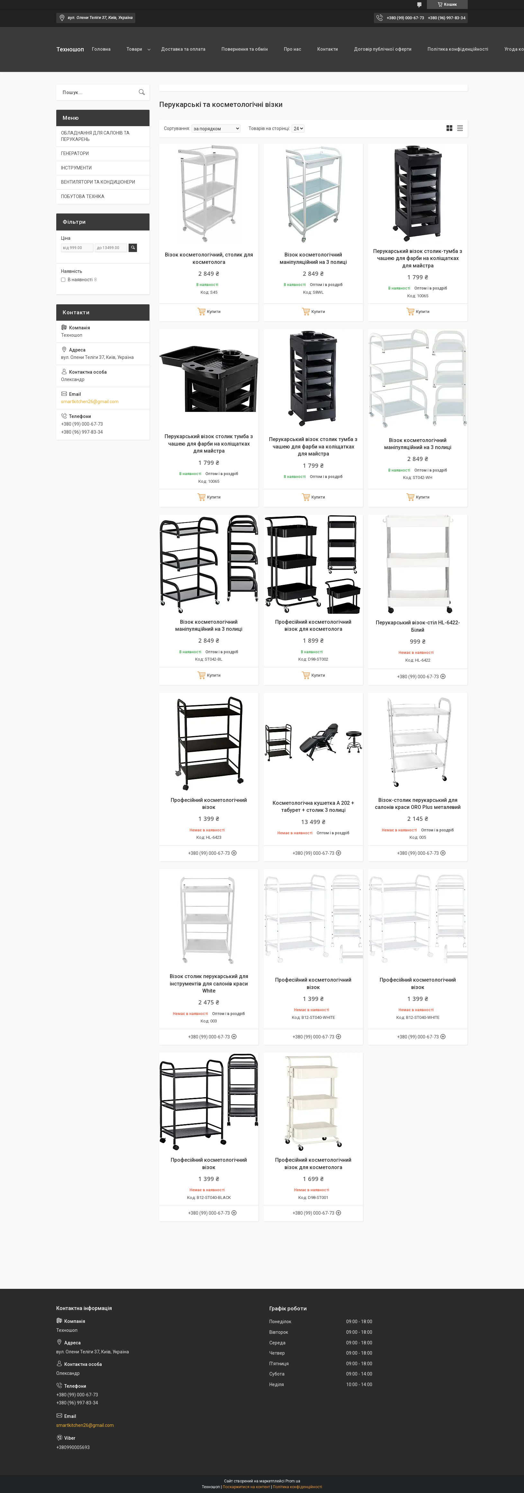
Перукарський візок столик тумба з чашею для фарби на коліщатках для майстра (209, 443)
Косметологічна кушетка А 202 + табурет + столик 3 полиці (313, 806)
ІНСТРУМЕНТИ (76, 167)
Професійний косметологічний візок (209, 803)
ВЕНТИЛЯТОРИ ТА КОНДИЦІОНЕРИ (98, 182)
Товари (134, 49)
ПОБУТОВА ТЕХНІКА (82, 196)
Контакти (327, 49)
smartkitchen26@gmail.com (90, 401)
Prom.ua (292, 1481)
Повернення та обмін (244, 49)
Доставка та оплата (183, 49)
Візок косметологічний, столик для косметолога (209, 258)
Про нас (292, 49)
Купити (214, 311)
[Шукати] (141, 92)
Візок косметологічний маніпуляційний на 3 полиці (313, 258)
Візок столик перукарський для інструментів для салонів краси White (209, 983)
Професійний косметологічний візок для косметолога (313, 625)
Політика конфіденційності (458, 49)
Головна (101, 49)
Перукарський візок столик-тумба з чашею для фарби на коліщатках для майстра (417, 258)
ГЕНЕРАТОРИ (75, 153)
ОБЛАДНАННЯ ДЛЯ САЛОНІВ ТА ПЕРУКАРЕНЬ (95, 136)
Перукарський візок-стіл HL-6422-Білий (418, 626)
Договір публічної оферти (382, 49)
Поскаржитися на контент (246, 1487)
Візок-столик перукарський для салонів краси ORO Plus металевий (418, 803)
